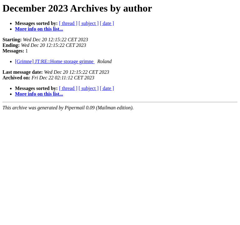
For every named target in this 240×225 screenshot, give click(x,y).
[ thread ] (68, 23)
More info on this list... (39, 29)
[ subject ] (89, 23)
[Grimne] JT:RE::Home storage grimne (55, 61)
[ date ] (107, 23)
